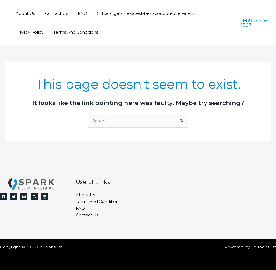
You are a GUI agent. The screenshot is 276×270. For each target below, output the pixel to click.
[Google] (34, 196)
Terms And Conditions (37, 32)
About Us (24, 13)
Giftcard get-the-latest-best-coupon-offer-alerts (140, 13)
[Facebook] (3, 196)
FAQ (77, 13)
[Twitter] (13, 196)
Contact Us (53, 13)
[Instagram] (23, 196)
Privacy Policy (211, 13)
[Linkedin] (44, 196)
